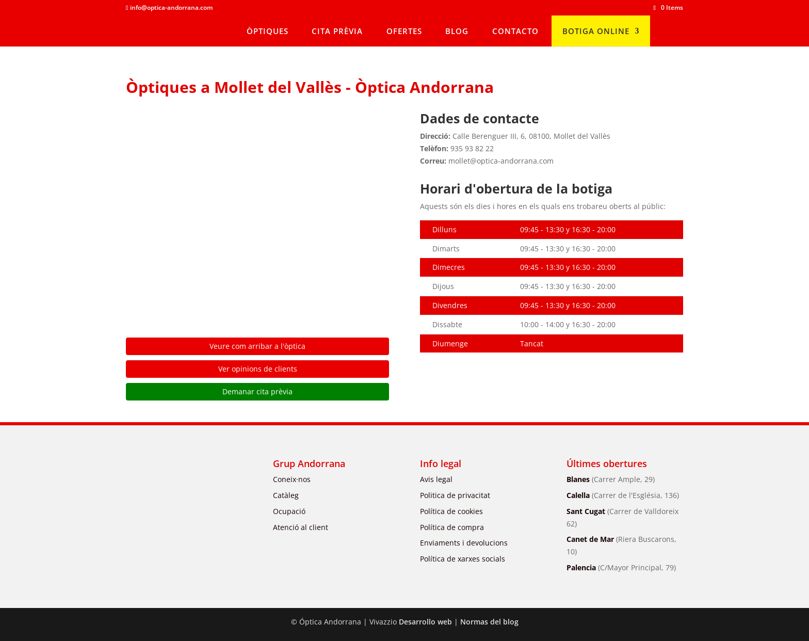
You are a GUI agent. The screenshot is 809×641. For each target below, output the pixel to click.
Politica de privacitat (455, 495)
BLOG (456, 31)
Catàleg (286, 495)
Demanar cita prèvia (257, 391)
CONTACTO (515, 31)
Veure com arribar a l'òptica (257, 346)
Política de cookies (451, 511)
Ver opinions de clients (257, 369)
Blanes (611, 479)
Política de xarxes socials (462, 559)
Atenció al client (300, 527)
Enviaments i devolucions (464, 543)
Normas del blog (489, 622)
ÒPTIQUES (267, 31)
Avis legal (436, 479)
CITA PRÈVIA (337, 31)
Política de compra (452, 527)
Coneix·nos (292, 479)
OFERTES (404, 31)
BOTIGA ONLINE (595, 31)
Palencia (621, 567)
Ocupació (289, 511)
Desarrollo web (425, 622)
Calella (623, 495)
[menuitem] (667, 30)
